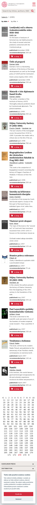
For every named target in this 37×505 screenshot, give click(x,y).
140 (31, 440)
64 (25, 414)
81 (29, 419)
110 (31, 429)
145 (26, 443)
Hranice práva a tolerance (21, 255)
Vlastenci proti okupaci (20, 221)
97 (29, 424)
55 (20, 412)
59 (4, 414)
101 (15, 426)
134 (31, 438)
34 (33, 405)
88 (25, 421)
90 (33, 421)
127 (26, 436)
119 (16, 433)
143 (16, 443)
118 (10, 433)
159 (5, 450)
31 (20, 405)
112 (10, 431)
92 (8, 424)
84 (8, 421)
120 (21, 433)
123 (5, 436)
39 (20, 407)
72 (25, 417)
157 (26, 448)
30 (16, 405)
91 (4, 424)
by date (5, 21)
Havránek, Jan (26, 128)
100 (10, 426)
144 (21, 443)
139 (26, 440)
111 (5, 431)
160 (10, 450)
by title (14, 21)
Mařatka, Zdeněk (15, 370)
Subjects (4, 17)
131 (16, 438)
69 (12, 417)
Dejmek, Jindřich (14, 97)
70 (16, 417)
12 (8, 400)
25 (29, 402)
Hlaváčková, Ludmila (16, 163)
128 (31, 436)
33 (29, 405)
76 (8, 419)
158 (31, 448)
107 (16, 429)
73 (29, 417)
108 (21, 429)
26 (33, 402)
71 (20, 417)
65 (29, 414)
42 (33, 407)
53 (12, 412)
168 (21, 452)
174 (24, 455)
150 (21, 445)
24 (25, 402)
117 (5, 433)
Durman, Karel (14, 64)
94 (16, 424)
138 (21, 440)
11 (4, 400)
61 (12, 414)
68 (8, 417)
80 (25, 419)
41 (29, 407)
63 (20, 414)
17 (29, 400)
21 (12, 402)
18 (33, 400)
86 (16, 421)
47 (20, 410)
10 (33, 398)
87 (20, 421)
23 (20, 402)
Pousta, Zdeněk (14, 128)
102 (20, 426)
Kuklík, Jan (12, 35)
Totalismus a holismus (19, 341)
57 (29, 412)
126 (21, 436)
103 (25, 426)
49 (29, 410)
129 (5, 438)
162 (21, 450)
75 (4, 419)
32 (25, 405)
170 (31, 452)
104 (30, 426)
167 (16, 452)
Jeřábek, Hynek (14, 314)
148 (10, 445)
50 (33, 410)
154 (10, 448)
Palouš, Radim (14, 343)
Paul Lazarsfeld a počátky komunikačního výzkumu (21, 310)
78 (16, 419)
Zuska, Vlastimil (15, 197)
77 (12, 419)
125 (16, 436)
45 (12, 410)
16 (25, 400)
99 (6, 426)
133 (26, 438)
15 (20, 400)
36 (8, 407)
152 (31, 445)
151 (26, 445)
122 (31, 433)
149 (16, 445)
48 (25, 410)
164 (31, 450)
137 (16, 440)
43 (4, 410)
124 (10, 436)
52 (8, 412)
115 (26, 431)
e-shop (16, 56)
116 (31, 431)
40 (25, 407)
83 (4, 421)
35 (4, 407)
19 (4, 402)
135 (5, 440)
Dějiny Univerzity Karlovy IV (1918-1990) (21, 124)
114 (21, 431)
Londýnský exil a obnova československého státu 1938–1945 (20, 30)
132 (21, 438)
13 (12, 400)
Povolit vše (18, 494)
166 (10, 452)
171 (9, 455)
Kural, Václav (13, 223)
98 (33, 424)
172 (14, 455)
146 (31, 443)
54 (16, 412)
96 (25, 424)
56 (25, 412)
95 (20, 424)
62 (16, 414)
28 (8, 405)
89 (29, 421)
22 (16, 402)
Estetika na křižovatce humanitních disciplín (19, 193)
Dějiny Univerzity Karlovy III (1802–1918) (21, 278)
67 (4, 417)
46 (16, 410)
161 (16, 450)
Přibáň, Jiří (12, 258)
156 (21, 448)
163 (26, 450)
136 (10, 440)
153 (5, 448)
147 (5, 445)
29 (12, 405)
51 (4, 412)
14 (16, 400)
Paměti (12, 367)
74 (33, 417)
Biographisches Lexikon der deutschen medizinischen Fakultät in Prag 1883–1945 (21, 156)
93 (12, 424)
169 (26, 452)
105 (5, 429)
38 (16, 407)
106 (10, 429)
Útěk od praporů (17, 62)
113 (16, 431)
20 (8, 402)
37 (12, 407)
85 (12, 421)
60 (8, 414)
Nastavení (18, 499)
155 (16, 448)
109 (26, 429)
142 (10, 443)
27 (4, 405)
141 (5, 443)
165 (5, 452)
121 (26, 433)
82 (33, 419)
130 (10, 438)
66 (33, 414)
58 (33, 412)
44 (8, 410)
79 (20, 419)
